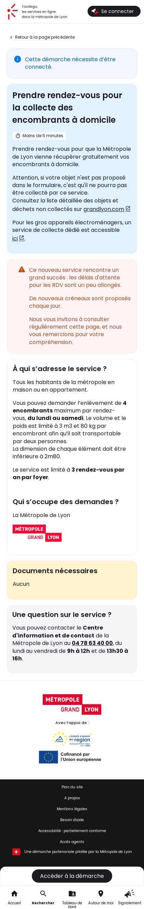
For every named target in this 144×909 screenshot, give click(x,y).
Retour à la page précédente (45, 37)
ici (15, 238)
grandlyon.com (103, 209)
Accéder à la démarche (72, 876)
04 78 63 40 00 (92, 643)
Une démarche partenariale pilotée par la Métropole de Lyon (78, 851)
